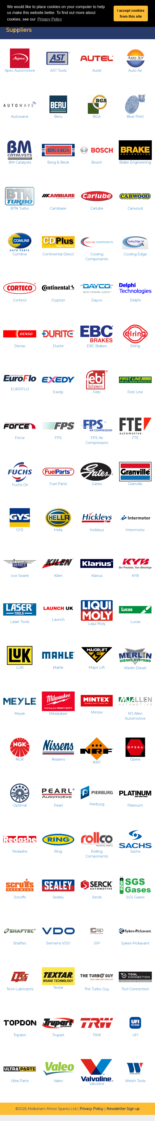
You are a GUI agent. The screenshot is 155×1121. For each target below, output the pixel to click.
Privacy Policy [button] (49, 19)
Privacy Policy (91, 1109)
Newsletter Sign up (123, 1109)
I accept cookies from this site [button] (130, 13)
